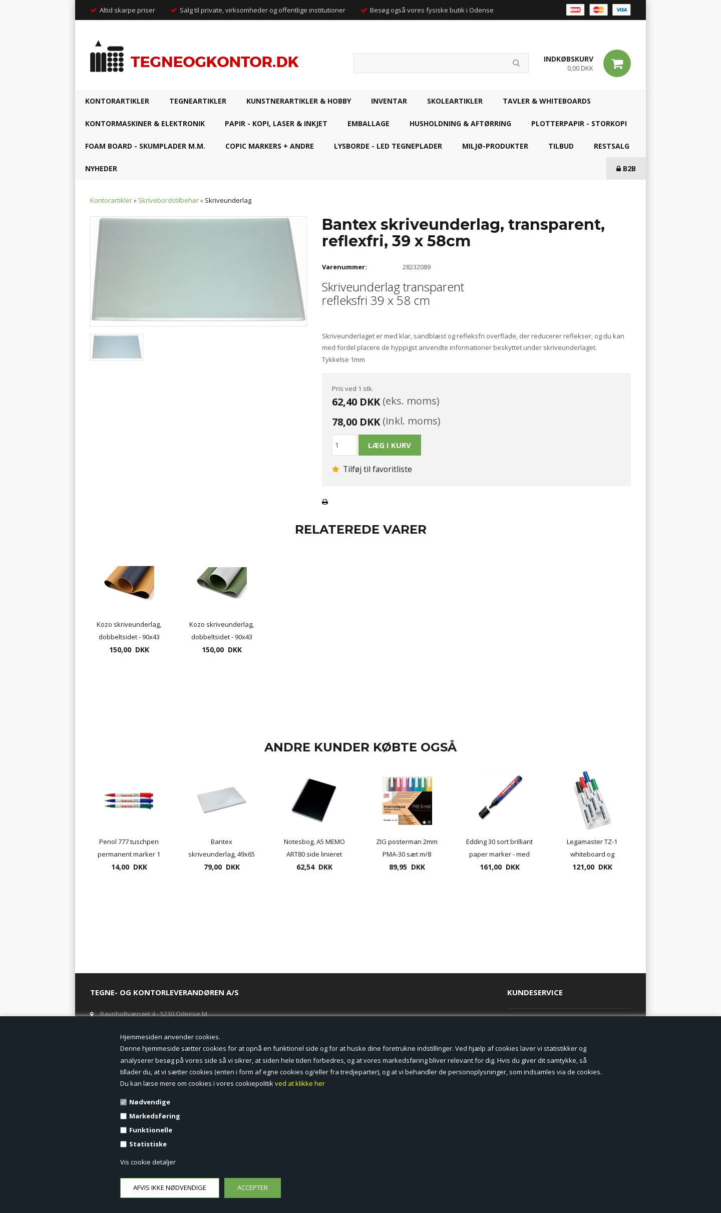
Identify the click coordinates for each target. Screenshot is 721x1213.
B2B (626, 168)
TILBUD (561, 146)
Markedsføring (154, 1115)
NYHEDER (101, 168)
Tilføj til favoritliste (372, 469)
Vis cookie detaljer (148, 1161)
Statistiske (148, 1143)
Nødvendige (149, 1101)
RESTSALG (611, 146)
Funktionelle (150, 1129)
